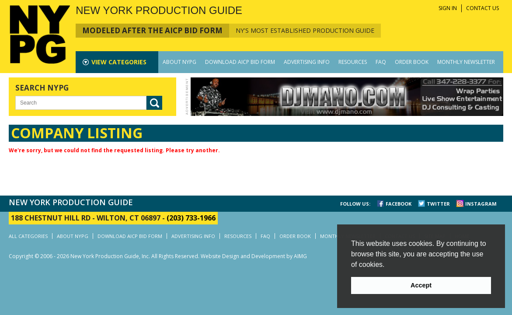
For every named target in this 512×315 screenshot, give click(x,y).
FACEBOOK (398, 203)
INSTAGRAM (481, 203)
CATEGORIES (118, 62)
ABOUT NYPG (179, 62)
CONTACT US (482, 8)
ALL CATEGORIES (28, 236)
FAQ (381, 62)
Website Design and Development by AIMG (254, 256)
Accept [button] (421, 285)
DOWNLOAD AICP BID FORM (240, 62)
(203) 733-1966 (191, 218)
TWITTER (438, 203)
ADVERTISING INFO (307, 62)
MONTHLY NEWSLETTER (466, 62)
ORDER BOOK (411, 62)
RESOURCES (352, 62)
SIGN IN (448, 8)
